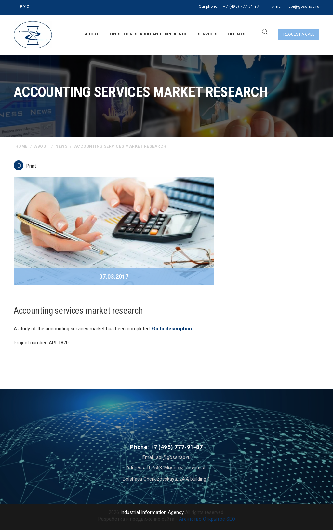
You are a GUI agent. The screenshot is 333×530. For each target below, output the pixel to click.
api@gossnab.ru (303, 6)
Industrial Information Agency (152, 512)
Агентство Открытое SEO (207, 519)
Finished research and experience (148, 34)
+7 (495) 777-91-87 (241, 6)
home (21, 146)
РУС (25, 6)
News (61, 146)
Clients (236, 34)
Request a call (298, 34)
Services (207, 34)
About (92, 34)
